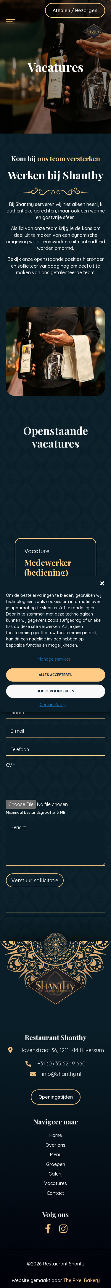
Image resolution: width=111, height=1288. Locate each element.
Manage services (54, 659)
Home (55, 1135)
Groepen (55, 1164)
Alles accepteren (56, 674)
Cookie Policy (53, 704)
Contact (55, 1193)
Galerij (56, 1174)
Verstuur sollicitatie (34, 880)
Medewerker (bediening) (47, 568)
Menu (56, 1154)
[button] (102, 583)
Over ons (55, 1145)
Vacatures (55, 1183)
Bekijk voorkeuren (55, 691)
